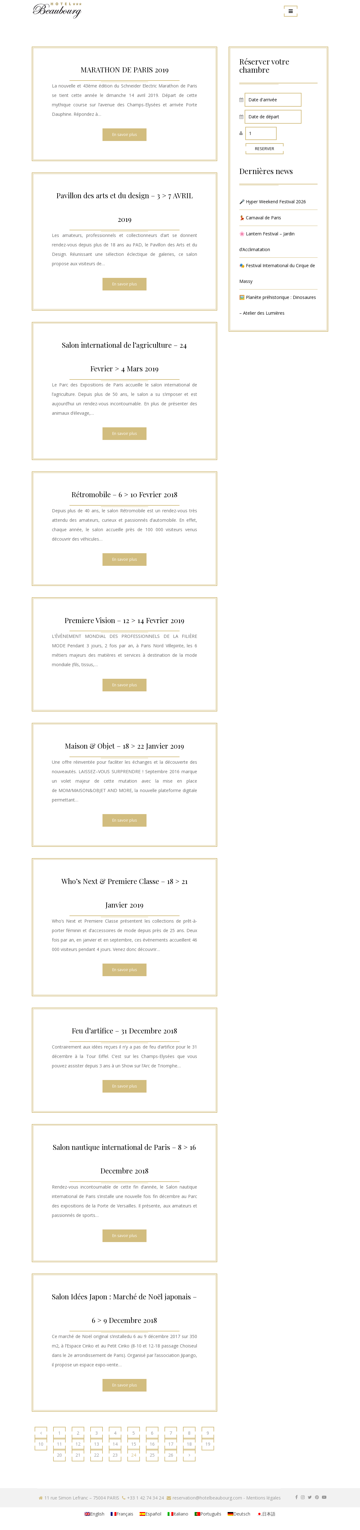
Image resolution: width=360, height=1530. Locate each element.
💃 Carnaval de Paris (260, 218)
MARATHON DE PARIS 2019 (124, 69)
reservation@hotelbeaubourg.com (207, 1498)
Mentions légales (263, 1498)
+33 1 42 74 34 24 (145, 1498)
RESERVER (264, 148)
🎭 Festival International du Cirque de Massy (277, 273)
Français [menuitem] (124, 1514)
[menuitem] (94, 1514)
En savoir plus (124, 134)
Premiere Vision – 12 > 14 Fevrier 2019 (124, 620)
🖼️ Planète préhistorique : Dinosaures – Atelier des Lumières (277, 305)
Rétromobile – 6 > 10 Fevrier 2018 (124, 494)
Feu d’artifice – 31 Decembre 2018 (124, 1030)
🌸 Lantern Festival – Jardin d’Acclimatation (267, 241)
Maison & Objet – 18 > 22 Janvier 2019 (124, 745)
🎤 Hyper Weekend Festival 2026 (272, 202)
